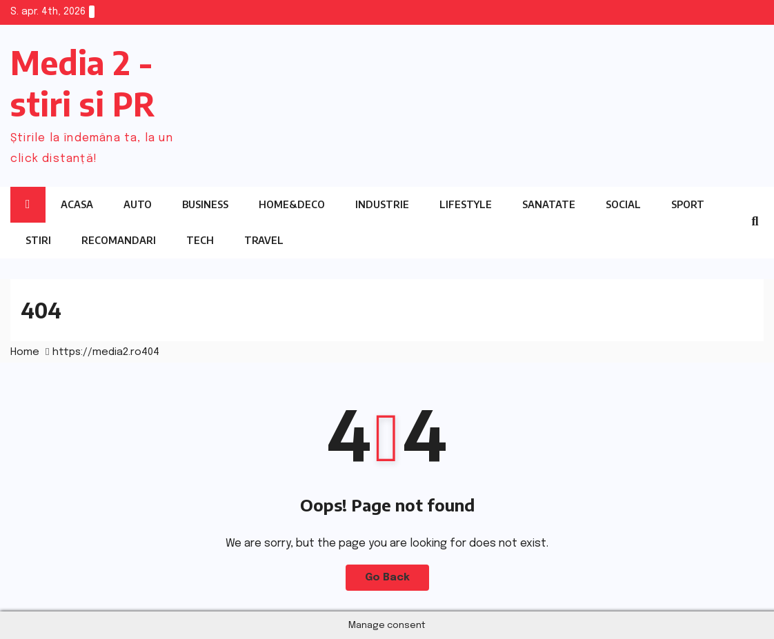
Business (205, 204)
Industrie (382, 204)
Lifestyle (465, 204)
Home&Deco (292, 204)
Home (24, 352)
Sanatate (548, 204)
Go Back (387, 577)
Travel (264, 240)
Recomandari (118, 240)
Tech (200, 240)
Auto (137, 204)
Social (623, 204)
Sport (687, 204)
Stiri (38, 240)
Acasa (77, 204)
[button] (754, 222)
